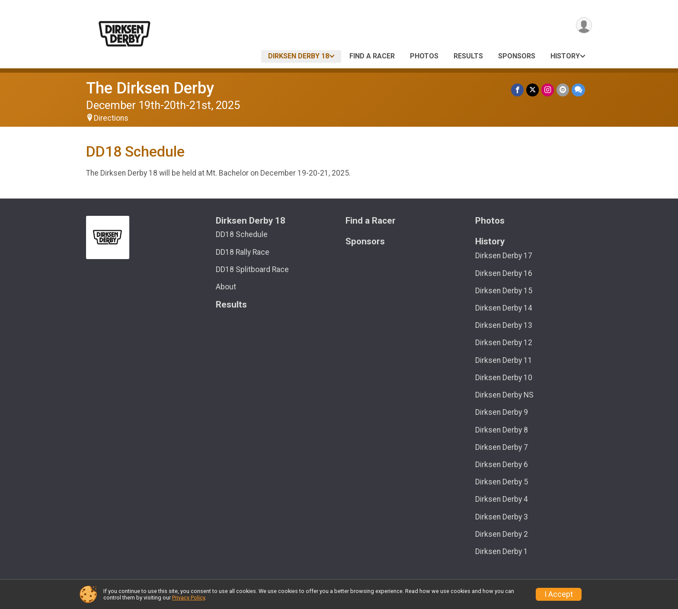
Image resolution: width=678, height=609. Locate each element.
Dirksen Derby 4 (501, 499)
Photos (424, 56)
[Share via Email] (562, 89)
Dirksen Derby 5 (501, 482)
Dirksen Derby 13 (503, 325)
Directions (111, 118)
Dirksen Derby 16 (503, 273)
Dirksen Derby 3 (501, 517)
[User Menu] (584, 25)
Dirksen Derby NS (504, 395)
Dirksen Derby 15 (503, 290)
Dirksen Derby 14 (503, 308)
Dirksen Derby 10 (503, 377)
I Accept (558, 594)
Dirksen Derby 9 (501, 412)
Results (468, 56)
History (565, 56)
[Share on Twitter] (532, 89)
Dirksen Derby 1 (501, 551)
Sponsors (516, 56)
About (226, 286)
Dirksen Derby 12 (503, 342)
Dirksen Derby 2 (501, 534)
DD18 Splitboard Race (252, 269)
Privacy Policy (188, 597)
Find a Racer (372, 56)
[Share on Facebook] (517, 89)
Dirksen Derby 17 (503, 255)
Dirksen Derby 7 (501, 447)
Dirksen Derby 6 (501, 464)
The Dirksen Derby (150, 88)
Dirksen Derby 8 (501, 430)
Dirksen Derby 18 (298, 56)
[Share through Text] (578, 89)
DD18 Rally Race (242, 252)
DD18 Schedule (242, 234)
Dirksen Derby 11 (503, 360)
